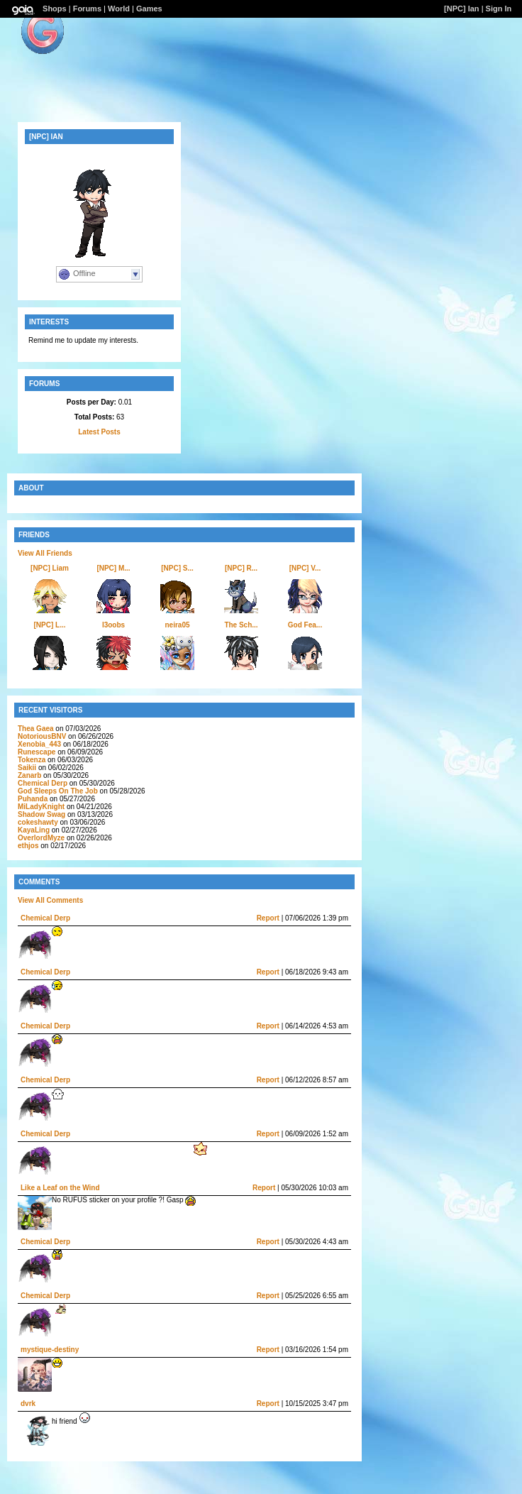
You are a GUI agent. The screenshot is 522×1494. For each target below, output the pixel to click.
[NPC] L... (50, 625)
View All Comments (50, 900)
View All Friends (45, 553)
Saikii (27, 767)
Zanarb (29, 775)
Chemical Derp (42, 783)
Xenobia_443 (39, 744)
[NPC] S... (177, 568)
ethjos (28, 846)
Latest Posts (99, 432)
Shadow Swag (41, 814)
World (119, 8)
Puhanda (33, 799)
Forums (87, 8)
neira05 (177, 625)
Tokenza (31, 760)
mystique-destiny (50, 1349)
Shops (55, 8)
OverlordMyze (41, 838)
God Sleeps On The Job (58, 791)
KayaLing (34, 830)
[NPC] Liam (49, 568)
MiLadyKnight (41, 807)
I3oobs (113, 625)
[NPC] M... (113, 568)
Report (268, 918)
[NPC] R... (241, 568)
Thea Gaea (36, 728)
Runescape (36, 752)
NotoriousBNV (42, 736)
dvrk (28, 1403)
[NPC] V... (305, 568)
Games (149, 8)
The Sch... (240, 625)
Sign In (499, 8)
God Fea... (305, 625)
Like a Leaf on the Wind (60, 1188)
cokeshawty (38, 822)
